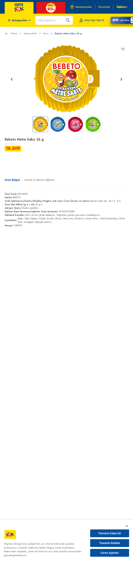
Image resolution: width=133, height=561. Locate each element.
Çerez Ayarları (109, 552)
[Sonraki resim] (121, 79)
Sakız (47, 33)
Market (16, 33)
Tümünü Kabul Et (109, 533)
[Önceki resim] (12, 79)
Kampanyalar (81, 7)
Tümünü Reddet (109, 543)
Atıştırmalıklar (32, 33)
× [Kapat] (126, 526)
